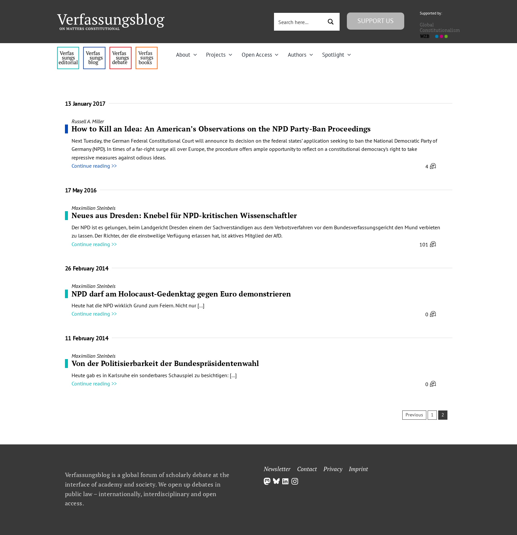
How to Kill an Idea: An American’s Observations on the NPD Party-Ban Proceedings (221, 128)
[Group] (111, 16)
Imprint (358, 469)
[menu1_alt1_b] (94, 49)
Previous (414, 415)
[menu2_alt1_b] (120, 49)
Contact (307, 469)
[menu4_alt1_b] (68, 49)
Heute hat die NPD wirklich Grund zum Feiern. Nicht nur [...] (138, 305)
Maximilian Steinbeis (93, 208)
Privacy (332, 469)
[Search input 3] (299, 21)
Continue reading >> (94, 165)
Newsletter (277, 469)
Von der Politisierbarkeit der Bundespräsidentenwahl (165, 363)
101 (427, 244)
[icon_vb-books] (147, 49)
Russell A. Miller (88, 121)
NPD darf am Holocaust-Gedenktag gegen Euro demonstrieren (181, 293)
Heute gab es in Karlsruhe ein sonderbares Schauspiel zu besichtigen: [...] (154, 375)
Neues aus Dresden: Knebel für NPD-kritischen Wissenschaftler (184, 215)
